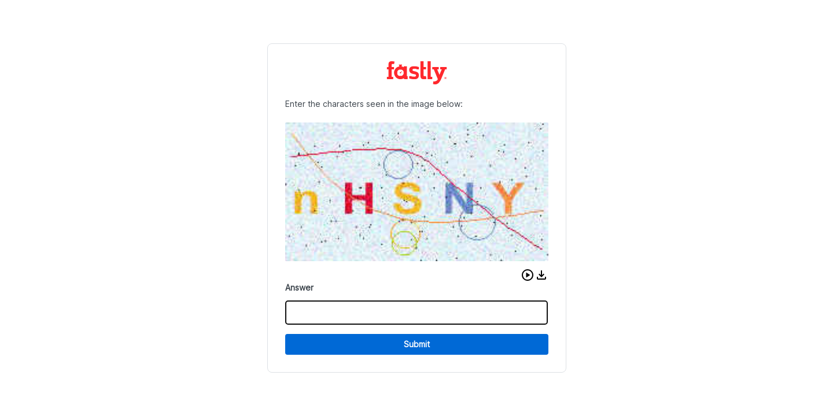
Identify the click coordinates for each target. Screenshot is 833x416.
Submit (417, 344)
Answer (299, 287)
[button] (528, 275)
